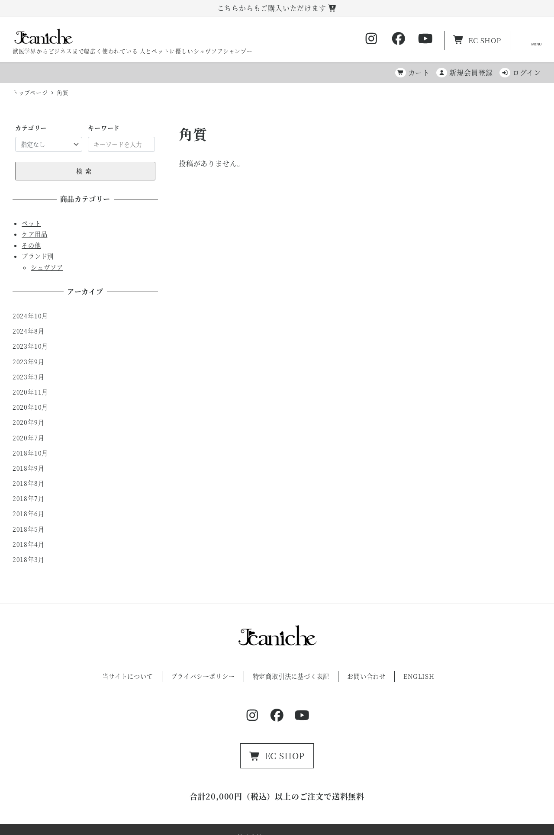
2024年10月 (30, 316)
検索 (85, 171)
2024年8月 (29, 331)
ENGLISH (419, 676)
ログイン (520, 72)
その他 (31, 245)
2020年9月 (29, 422)
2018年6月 (29, 513)
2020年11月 (30, 392)
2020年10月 (30, 407)
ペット (31, 223)
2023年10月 (30, 346)
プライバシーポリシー (203, 676)
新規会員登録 (464, 72)
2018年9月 (29, 468)
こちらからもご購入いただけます (277, 8)
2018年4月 (29, 544)
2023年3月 (29, 377)
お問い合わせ (366, 676)
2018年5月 (29, 529)
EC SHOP (477, 40)
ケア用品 (34, 234)
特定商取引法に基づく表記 (291, 676)
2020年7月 (29, 438)
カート (412, 72)
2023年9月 (29, 361)
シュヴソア (47, 267)
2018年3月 (29, 559)
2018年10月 (30, 453)
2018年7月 (29, 498)
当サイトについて (127, 676)
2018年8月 (29, 483)
